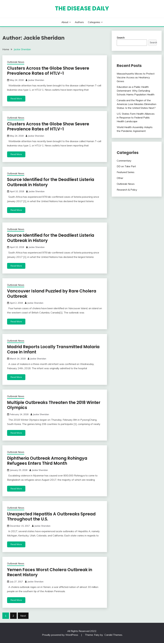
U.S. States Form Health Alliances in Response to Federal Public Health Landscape (136, 117)
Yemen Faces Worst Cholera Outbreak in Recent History (49, 572)
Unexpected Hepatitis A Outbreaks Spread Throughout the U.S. (51, 516)
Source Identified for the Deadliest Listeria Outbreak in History (50, 182)
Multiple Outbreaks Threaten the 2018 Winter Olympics (53, 405)
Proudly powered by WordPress (60, 634)
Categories (94, 22)
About (64, 22)
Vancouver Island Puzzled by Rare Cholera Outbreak (51, 293)
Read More (16, 98)
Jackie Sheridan (36, 80)
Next (23, 615)
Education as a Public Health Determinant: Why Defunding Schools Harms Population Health (135, 90)
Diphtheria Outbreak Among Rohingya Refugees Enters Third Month (47, 460)
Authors (79, 22)
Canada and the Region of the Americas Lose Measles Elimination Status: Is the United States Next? (136, 104)
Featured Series (125, 172)
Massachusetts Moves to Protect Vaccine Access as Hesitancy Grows (136, 77)
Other (120, 178)
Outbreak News (15, 61)
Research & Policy (127, 189)
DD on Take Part (126, 166)
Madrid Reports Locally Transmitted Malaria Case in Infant (53, 349)
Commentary (124, 160)
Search (121, 37)
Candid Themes (113, 634)
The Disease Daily (82, 8)
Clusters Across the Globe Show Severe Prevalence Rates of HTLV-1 (48, 70)
